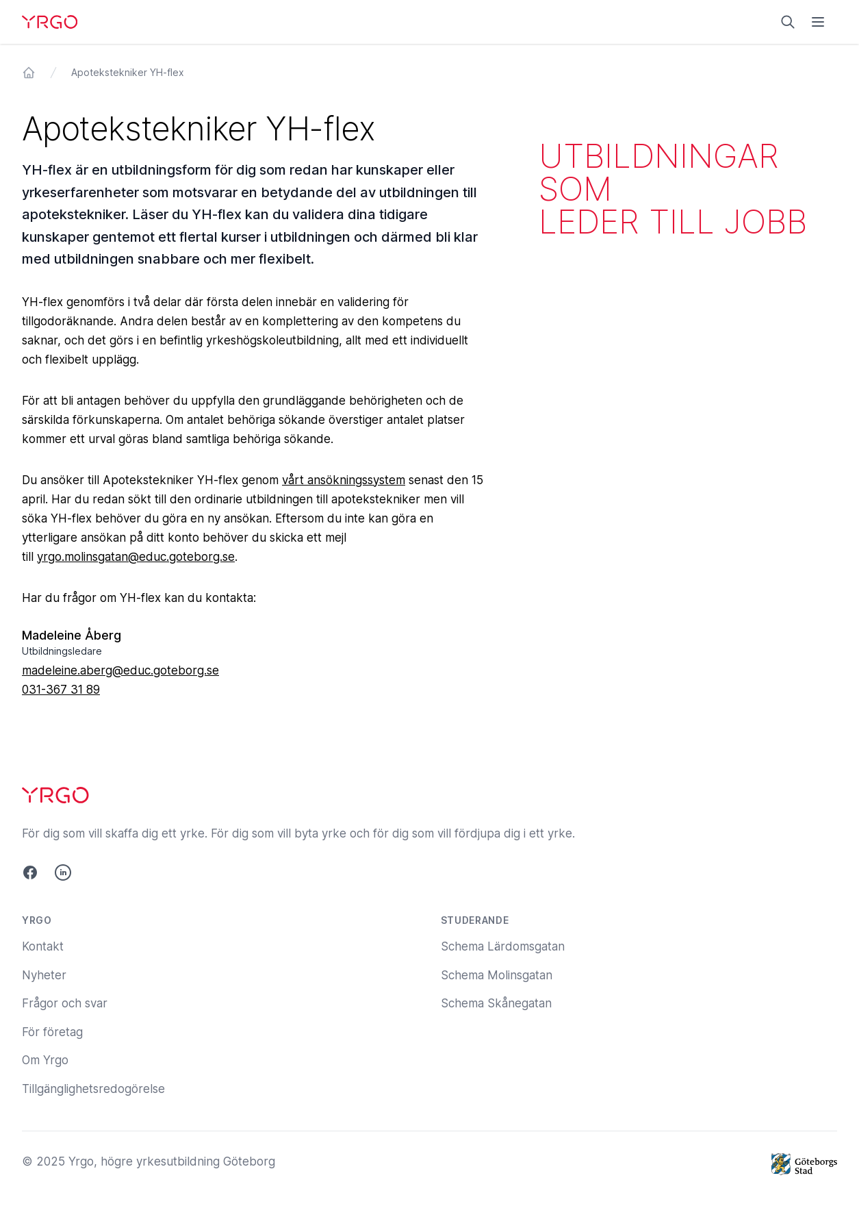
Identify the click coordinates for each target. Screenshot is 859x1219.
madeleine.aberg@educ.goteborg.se (120, 670)
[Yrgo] (49, 22)
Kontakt (43, 946)
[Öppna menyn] (818, 22)
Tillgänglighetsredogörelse (93, 1089)
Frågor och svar (64, 1003)
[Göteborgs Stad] (804, 1164)
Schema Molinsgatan (496, 975)
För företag (52, 1032)
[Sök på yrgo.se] (788, 22)
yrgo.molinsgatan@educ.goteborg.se (136, 557)
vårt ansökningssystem (343, 480)
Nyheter (44, 975)
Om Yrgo (45, 1060)
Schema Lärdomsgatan (503, 946)
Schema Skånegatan (496, 1003)
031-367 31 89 (61, 689)
